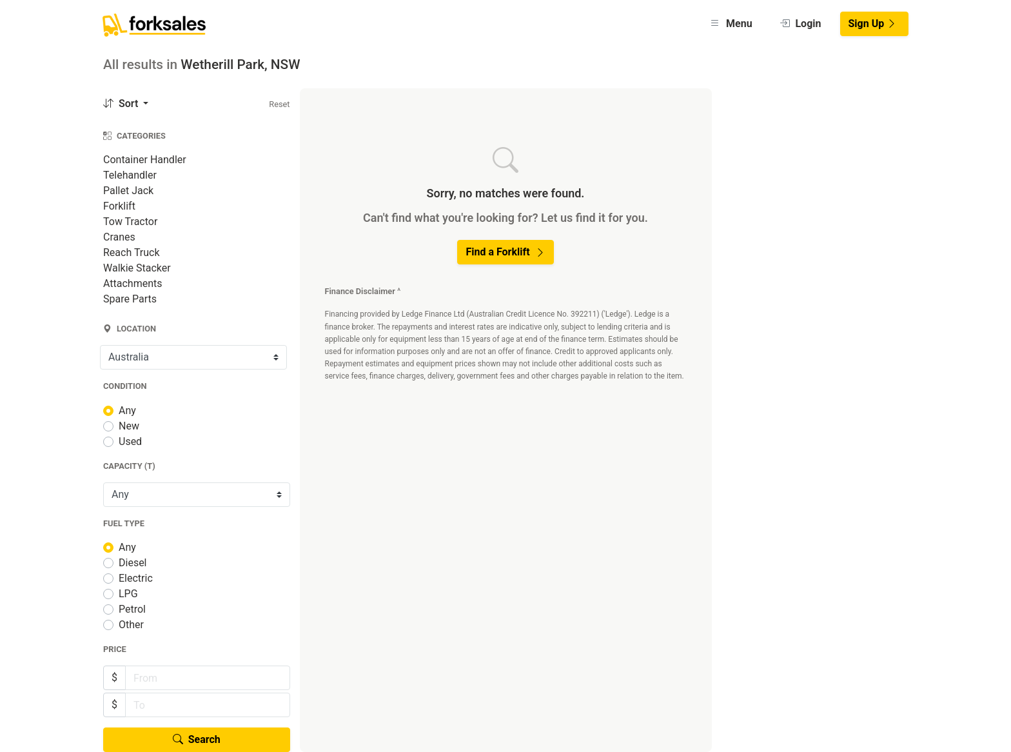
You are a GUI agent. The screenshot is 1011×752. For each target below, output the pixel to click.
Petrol (132, 609)
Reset (279, 104)
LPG (128, 594)
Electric (136, 578)
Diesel (133, 563)
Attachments (132, 283)
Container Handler (144, 159)
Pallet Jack (128, 190)
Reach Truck (131, 252)
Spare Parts (130, 299)
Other (131, 624)
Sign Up (873, 23)
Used (130, 441)
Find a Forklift (505, 252)
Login (800, 23)
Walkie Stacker (137, 268)
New (129, 426)
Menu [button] (731, 23)
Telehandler (130, 175)
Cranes (119, 237)
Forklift (119, 206)
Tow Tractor (130, 221)
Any (127, 410)
